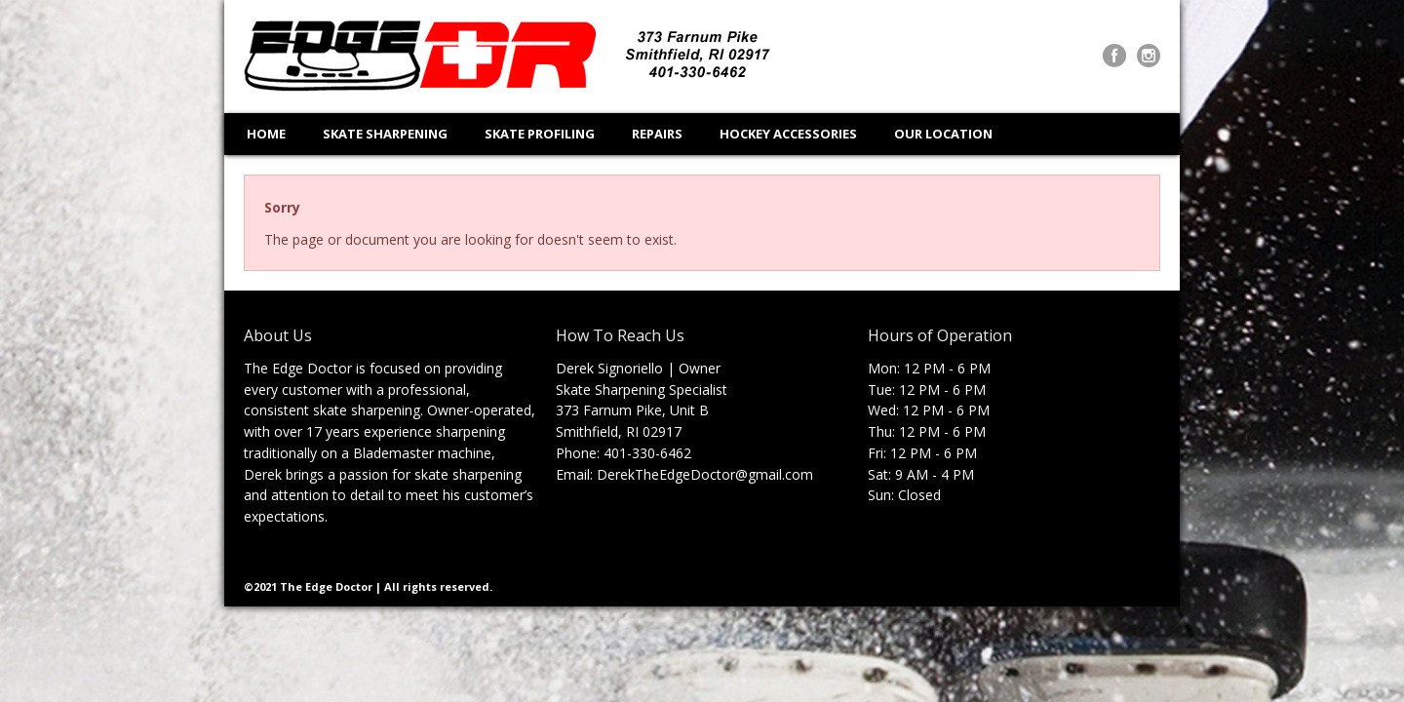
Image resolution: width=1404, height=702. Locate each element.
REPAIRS (657, 133)
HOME (266, 133)
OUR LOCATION (943, 133)
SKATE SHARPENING (385, 133)
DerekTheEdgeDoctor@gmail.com (705, 474)
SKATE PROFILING (540, 133)
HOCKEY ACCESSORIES (788, 133)
